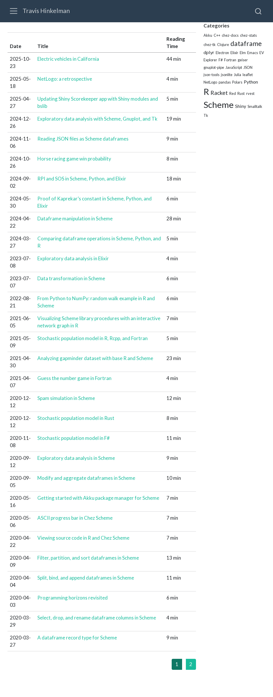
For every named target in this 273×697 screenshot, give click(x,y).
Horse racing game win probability (74, 159)
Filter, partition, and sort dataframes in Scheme (88, 558)
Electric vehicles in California (68, 59)
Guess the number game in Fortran (74, 378)
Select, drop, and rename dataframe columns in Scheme (96, 618)
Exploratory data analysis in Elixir (73, 258)
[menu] (14, 11)
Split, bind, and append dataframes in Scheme (85, 578)
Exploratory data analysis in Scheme (76, 458)
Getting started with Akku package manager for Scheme (98, 498)
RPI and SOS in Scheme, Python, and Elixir (81, 179)
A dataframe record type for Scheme (77, 638)
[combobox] (258, 11)
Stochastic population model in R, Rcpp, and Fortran (92, 338)
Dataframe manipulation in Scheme (75, 218)
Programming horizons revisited (72, 598)
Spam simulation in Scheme (66, 398)
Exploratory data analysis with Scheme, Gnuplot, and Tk (97, 119)
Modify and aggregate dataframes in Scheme (86, 478)
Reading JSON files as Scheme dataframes (83, 139)
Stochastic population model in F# (73, 438)
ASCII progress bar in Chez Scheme (75, 518)
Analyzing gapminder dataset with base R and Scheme (95, 358)
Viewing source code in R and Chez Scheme (83, 538)
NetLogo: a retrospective (64, 79)
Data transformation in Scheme (71, 278)
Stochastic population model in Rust (75, 418)
